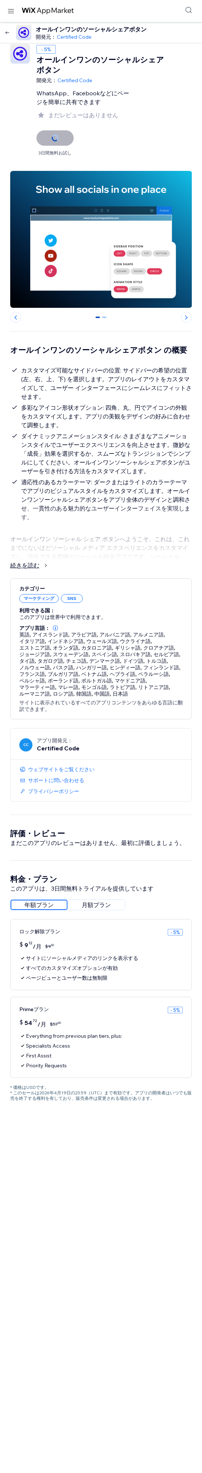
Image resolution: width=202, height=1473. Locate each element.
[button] (55, 628)
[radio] (39, 905)
